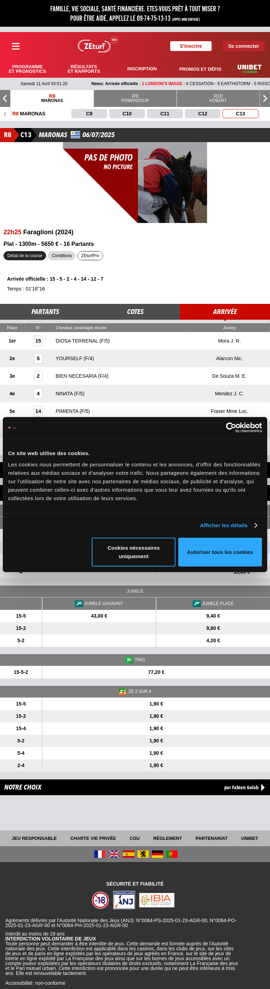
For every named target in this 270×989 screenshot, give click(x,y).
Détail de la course (24, 255)
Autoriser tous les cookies (220, 552)
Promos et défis (200, 69)
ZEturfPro (90, 255)
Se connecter (243, 46)
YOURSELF (69, 358)
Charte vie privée (93, 838)
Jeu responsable (34, 838)
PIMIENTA (67, 411)
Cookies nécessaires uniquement (134, 551)
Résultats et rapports (84, 69)
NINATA (65, 393)
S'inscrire (191, 46)
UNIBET (249, 838)
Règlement (167, 838)
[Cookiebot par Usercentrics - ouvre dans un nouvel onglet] (231, 427)
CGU (135, 838)
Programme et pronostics (27, 69)
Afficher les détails (224, 525)
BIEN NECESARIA (77, 376)
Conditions (62, 255)
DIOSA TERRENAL (77, 341)
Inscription (142, 68)
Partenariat (211, 838)
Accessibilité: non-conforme (35, 983)
